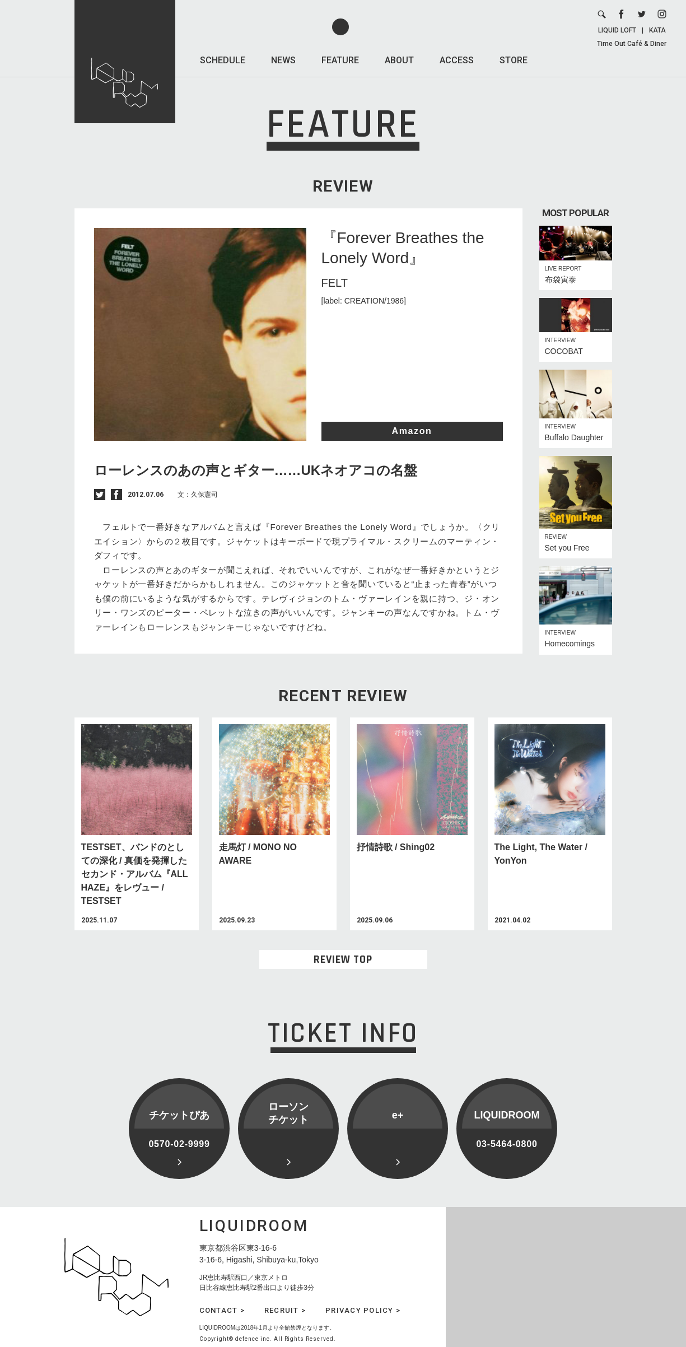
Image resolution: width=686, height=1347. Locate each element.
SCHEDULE (222, 60)
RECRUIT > (285, 1310)
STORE (514, 60)
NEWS (283, 60)
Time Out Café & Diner (631, 44)
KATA (657, 30)
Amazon (412, 431)
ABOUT (399, 60)
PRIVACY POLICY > (362, 1310)
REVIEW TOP (343, 959)
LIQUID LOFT (617, 30)
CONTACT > (222, 1310)
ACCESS (457, 60)
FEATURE (340, 60)
